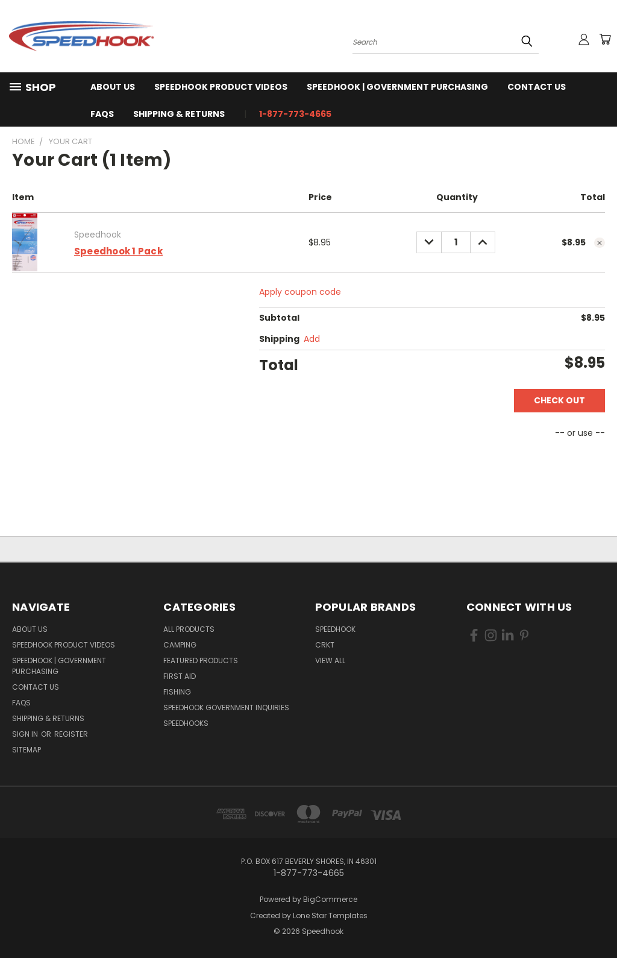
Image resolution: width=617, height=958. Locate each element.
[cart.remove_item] (599, 243)
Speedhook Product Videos (220, 87)
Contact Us (536, 87)
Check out (559, 400)
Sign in (26, 734)
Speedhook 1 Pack (118, 251)
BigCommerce (330, 899)
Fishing (177, 692)
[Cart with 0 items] (605, 39)
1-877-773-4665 (295, 114)
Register (71, 734)
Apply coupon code (300, 292)
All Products (189, 629)
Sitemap (26, 750)
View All (330, 660)
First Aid (179, 676)
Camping (179, 645)
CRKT (324, 645)
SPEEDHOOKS (185, 723)
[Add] (312, 339)
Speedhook (335, 629)
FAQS (102, 114)
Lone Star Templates (330, 915)
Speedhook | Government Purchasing (397, 87)
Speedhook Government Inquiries (226, 707)
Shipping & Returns (179, 114)
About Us (112, 87)
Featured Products (200, 660)
